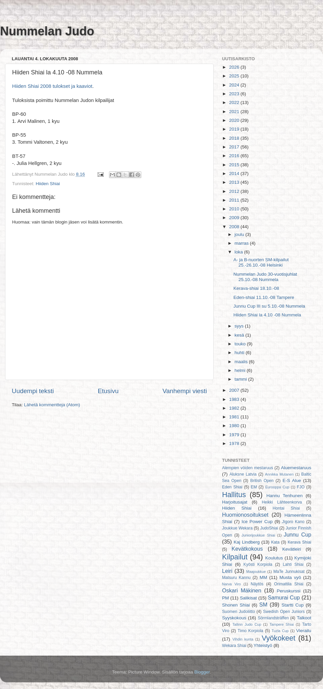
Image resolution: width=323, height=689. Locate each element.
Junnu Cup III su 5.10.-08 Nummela (269, 306)
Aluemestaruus (296, 467)
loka (239, 251)
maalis (242, 361)
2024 (235, 85)
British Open (262, 480)
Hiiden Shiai (48, 183)
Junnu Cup (297, 534)
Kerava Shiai (299, 542)
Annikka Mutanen (279, 474)
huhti (240, 352)
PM (225, 597)
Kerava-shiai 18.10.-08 (256, 288)
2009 (235, 217)
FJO (300, 487)
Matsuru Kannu (236, 577)
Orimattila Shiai (288, 584)
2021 (235, 111)
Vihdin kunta (242, 639)
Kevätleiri (291, 549)
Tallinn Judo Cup (246, 624)
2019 (235, 129)
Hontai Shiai (286, 508)
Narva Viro (231, 584)
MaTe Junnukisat (288, 571)
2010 (235, 208)
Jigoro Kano (293, 521)
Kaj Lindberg (247, 542)
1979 (235, 434)
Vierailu (303, 630)
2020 (235, 120)
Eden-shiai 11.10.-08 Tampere (264, 297)
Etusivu (108, 390)
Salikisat (248, 597)
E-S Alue (292, 480)
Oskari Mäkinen (241, 590)
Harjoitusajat (234, 502)
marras (242, 243)
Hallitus (234, 494)
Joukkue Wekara (237, 528)
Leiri (227, 571)
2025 (235, 75)
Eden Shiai (232, 487)
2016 (235, 155)
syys (240, 326)
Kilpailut (235, 557)
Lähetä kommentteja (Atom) (52, 404)
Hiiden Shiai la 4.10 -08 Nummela (267, 314)
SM (263, 604)
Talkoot (304, 617)
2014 (235, 173)
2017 (235, 146)
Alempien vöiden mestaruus (247, 468)
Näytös (257, 584)
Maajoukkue (256, 572)
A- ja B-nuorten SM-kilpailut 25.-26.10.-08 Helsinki (261, 262)
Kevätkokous (247, 549)
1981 (235, 416)
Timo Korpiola (250, 630)
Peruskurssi (289, 590)
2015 (235, 164)
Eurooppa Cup (277, 487)
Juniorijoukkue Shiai (258, 535)
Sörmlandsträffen (273, 618)
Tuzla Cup (280, 631)
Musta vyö (290, 577)
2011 (235, 200)
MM (263, 577)
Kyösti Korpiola (258, 564)
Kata (275, 542)
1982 (235, 408)
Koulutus (274, 557)
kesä (240, 335)
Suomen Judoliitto (238, 611)
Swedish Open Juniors (284, 611)
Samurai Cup (284, 597)
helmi (241, 370)
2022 (235, 102)
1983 (235, 399)
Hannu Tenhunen (284, 495)
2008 (235, 226)
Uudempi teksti (33, 390)
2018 (235, 138)
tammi (241, 379)
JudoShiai (269, 528)
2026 (235, 67)
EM (254, 487)
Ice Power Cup (257, 521)
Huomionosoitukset (245, 515)
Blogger (202, 672)
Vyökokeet (278, 638)
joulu (240, 234)
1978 (235, 443)
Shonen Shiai (236, 605)
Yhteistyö (263, 645)
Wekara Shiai (234, 645)
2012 (235, 191)
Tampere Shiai (282, 624)
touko (241, 343)
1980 (235, 425)
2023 (235, 93)
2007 (235, 390)
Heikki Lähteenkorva (282, 502)
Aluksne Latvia (243, 474)
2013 (235, 182)
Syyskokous (234, 617)
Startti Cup (293, 605)
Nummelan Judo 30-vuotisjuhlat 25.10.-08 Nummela (265, 277)
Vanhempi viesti (185, 390)
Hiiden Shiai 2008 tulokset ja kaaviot (52, 86)
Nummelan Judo (47, 31)
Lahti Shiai (293, 564)
